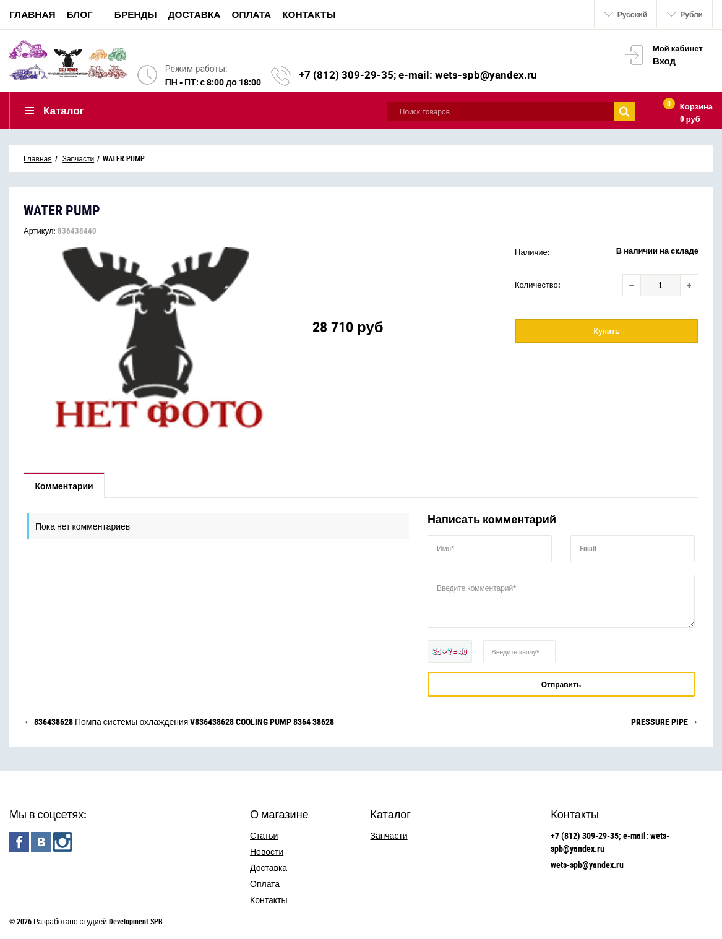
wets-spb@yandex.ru (587, 864)
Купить (607, 331)
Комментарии (64, 486)
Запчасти (389, 835)
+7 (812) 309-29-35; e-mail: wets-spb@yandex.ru (418, 74)
